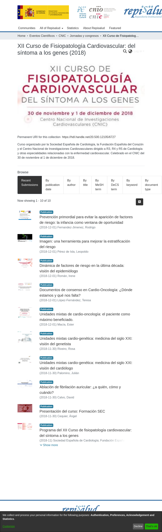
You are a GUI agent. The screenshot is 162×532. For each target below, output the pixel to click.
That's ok (151, 526)
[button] (49, 445)
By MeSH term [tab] (99, 185)
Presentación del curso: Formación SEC (72, 411)
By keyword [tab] (131, 182)
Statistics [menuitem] (73, 28)
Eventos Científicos (42, 35)
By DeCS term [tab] (115, 185)
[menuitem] (51, 28)
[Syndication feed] (139, 201)
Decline (138, 526)
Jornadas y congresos (84, 35)
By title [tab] (85, 182)
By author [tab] (71, 182)
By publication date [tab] (53, 185)
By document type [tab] (151, 185)
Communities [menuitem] (26, 28)
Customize (9, 526)
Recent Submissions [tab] (29, 182)
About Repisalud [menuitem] (94, 28)
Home (22, 35)
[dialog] (81, 521)
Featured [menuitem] (115, 28)
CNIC (62, 35)
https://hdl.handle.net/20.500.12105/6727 (89, 137)
